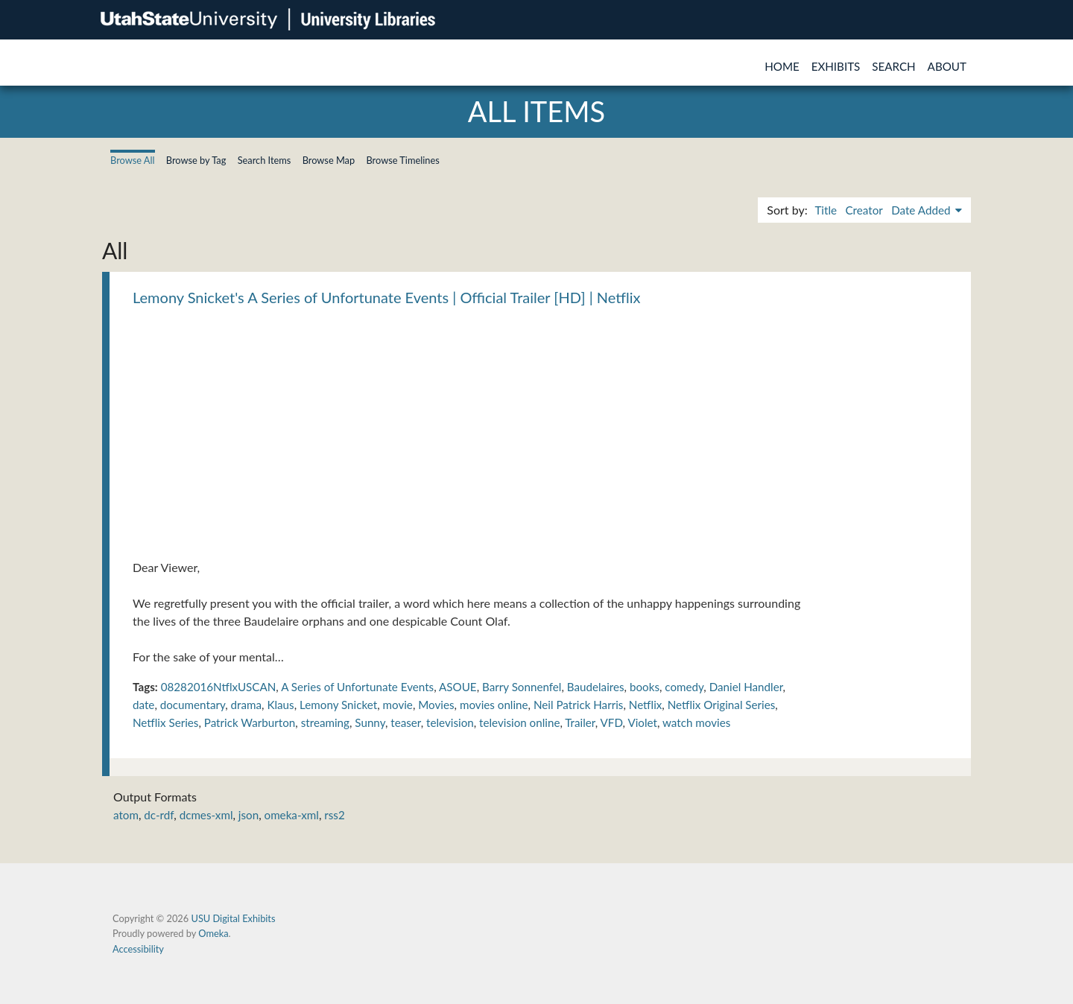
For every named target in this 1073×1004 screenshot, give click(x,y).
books (644, 686)
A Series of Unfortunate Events (357, 686)
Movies (436, 704)
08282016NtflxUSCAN (218, 686)
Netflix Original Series (722, 704)
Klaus (280, 704)
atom (126, 815)
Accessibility (138, 949)
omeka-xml (292, 815)
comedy (684, 686)
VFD (612, 722)
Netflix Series (165, 722)
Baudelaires (595, 686)
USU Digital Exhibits (233, 918)
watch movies (696, 722)
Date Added (922, 210)
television (450, 722)
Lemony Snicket (338, 704)
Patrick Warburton (250, 722)
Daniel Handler (746, 686)
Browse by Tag (196, 160)
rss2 (334, 815)
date (143, 704)
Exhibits (836, 66)
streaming (325, 722)
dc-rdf (159, 815)
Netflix (645, 704)
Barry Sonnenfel (521, 686)
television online (519, 722)
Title (825, 210)
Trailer (580, 722)
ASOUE (458, 686)
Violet (642, 722)
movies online (494, 704)
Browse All (132, 160)
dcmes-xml (206, 815)
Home (782, 66)
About (947, 66)
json (248, 815)
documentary (193, 704)
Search (893, 66)
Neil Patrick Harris (579, 704)
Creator (863, 210)
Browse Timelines (402, 160)
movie (398, 704)
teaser (405, 722)
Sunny (370, 722)
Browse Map (329, 160)
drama (246, 704)
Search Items (264, 160)
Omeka (213, 933)
